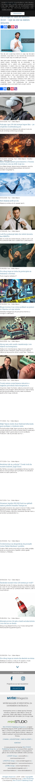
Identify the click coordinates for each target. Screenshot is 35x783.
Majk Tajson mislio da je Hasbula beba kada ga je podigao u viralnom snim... (17, 425)
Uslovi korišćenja (28, 778)
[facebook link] (11, 679)
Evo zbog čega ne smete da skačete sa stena (17, 658)
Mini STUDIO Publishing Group (23, 780)
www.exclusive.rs (26, 763)
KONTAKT (17, 743)
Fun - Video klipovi (14, 121)
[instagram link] (23, 678)
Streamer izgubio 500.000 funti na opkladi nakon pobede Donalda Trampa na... (16, 504)
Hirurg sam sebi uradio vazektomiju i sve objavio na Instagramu (16, 345)
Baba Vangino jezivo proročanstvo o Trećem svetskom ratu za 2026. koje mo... (17, 163)
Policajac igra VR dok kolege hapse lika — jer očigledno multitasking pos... (17, 125)
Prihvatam (17, 13)
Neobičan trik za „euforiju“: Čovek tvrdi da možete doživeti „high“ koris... (16, 465)
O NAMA (6, 739)
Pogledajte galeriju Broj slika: (28, 41)
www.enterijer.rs (22, 766)
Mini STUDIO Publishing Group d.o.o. (14, 727)
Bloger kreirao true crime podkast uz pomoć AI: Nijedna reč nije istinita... (17, 308)
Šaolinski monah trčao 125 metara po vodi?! (16, 583)
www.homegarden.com (17, 768)
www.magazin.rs (23, 761)
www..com (17, 758)
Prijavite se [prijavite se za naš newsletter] (17, 688)
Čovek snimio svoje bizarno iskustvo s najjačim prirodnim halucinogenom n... (15, 384)
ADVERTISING (15, 739)
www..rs (22, 756)
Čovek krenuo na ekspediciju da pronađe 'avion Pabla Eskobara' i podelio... (16, 545)
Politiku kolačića (7, 9)
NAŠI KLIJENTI (26, 739)
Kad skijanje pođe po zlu (9, 201)
